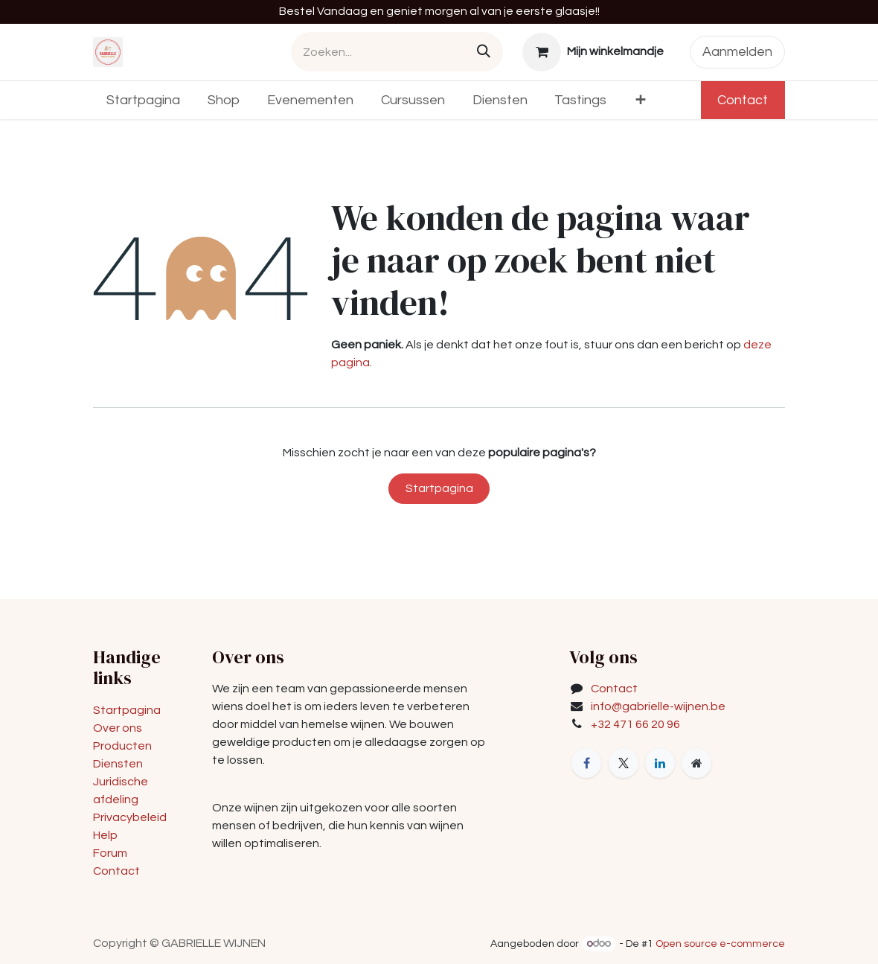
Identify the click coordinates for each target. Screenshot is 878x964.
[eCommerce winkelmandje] (593, 52)
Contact (742, 100)
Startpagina (439, 488)
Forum (110, 853)
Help (105, 835)
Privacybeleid (130, 817)
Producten (122, 746)
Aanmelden (737, 52)
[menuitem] (143, 100)
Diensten (118, 764)
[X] (623, 763)
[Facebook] (586, 763)
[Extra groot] (696, 763)
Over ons (117, 728)
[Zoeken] (483, 51)
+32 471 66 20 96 (635, 724)
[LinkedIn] (660, 763)
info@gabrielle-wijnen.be (658, 706)
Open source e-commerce (720, 944)
